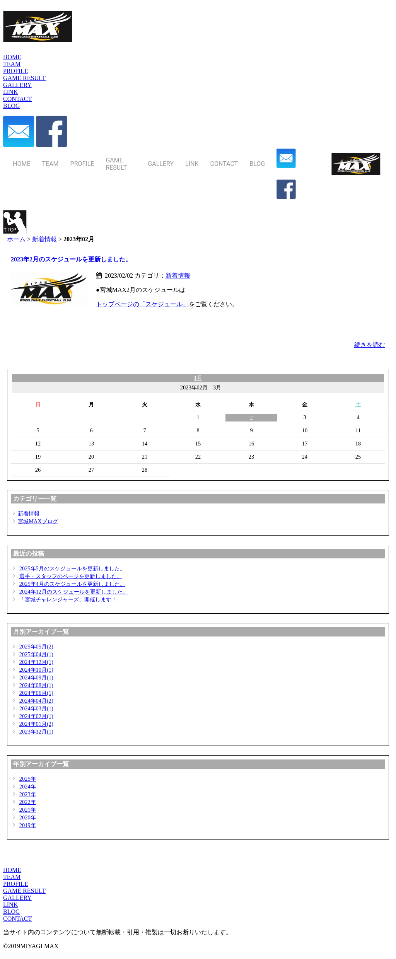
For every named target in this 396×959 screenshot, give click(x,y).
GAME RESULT (24, 890)
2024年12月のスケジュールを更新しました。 (73, 592)
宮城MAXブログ (38, 521)
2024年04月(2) (36, 701)
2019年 (27, 825)
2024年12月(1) (36, 662)
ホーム (16, 239)
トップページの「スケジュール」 (142, 304)
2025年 (27, 779)
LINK (10, 904)
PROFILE (15, 884)
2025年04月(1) (36, 654)
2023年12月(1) (36, 732)
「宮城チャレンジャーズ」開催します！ (68, 599)
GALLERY (17, 897)
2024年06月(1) (36, 693)
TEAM (11, 877)
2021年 (27, 810)
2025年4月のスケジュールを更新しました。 (72, 584)
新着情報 (44, 239)
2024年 (27, 786)
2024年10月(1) (36, 670)
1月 (198, 378)
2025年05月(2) (36, 646)
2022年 (27, 802)
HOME (12, 870)
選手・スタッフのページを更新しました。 (70, 576)
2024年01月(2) (36, 724)
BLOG (11, 911)
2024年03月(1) (36, 708)
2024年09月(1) (36, 677)
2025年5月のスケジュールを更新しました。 (72, 568)
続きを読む (369, 344)
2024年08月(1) (36, 685)
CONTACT (17, 918)
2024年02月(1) (36, 716)
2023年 (27, 794)
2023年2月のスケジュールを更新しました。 (71, 259)
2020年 (27, 817)
